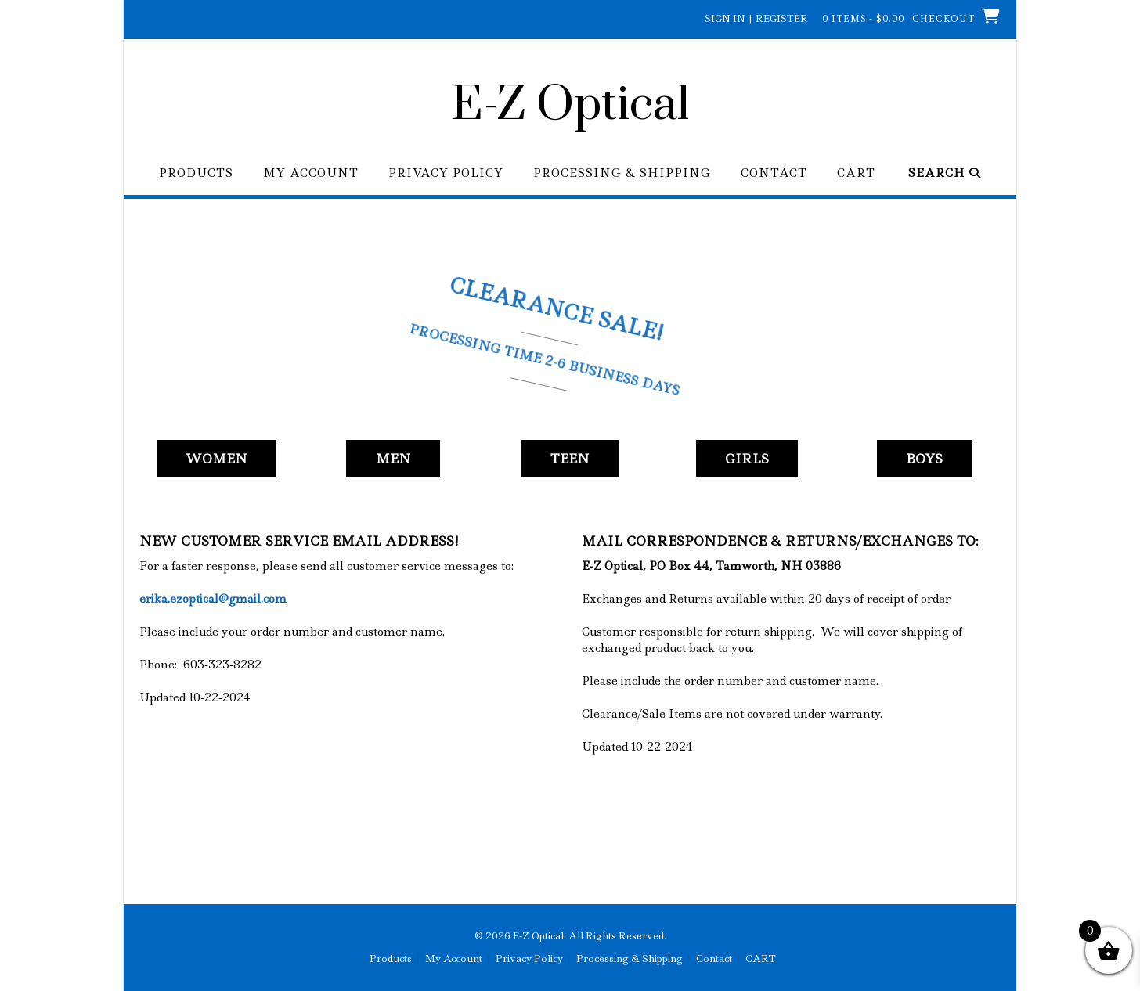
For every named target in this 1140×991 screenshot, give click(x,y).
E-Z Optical (570, 105)
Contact (774, 173)
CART (856, 173)
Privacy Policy (445, 173)
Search (944, 173)
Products (196, 173)
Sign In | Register (756, 18)
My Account (311, 173)
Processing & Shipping (622, 173)
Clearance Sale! (559, 309)
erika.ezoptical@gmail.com (213, 599)
